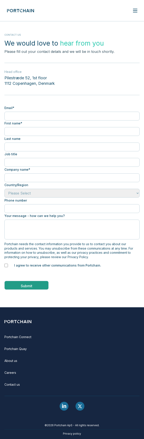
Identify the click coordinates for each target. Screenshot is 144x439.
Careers (10, 372)
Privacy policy (72, 433)
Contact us (12, 384)
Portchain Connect (17, 337)
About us (10, 361)
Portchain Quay (15, 349)
